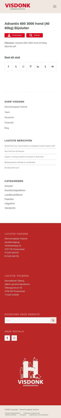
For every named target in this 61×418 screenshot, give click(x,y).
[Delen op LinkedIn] (37, 66)
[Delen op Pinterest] (30, 66)
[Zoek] (30, 320)
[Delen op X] (15, 66)
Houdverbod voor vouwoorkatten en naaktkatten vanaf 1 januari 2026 (30, 146)
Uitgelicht (10, 203)
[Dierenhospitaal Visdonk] (25, 6)
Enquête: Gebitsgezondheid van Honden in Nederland (24, 157)
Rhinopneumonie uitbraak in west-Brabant (20, 162)
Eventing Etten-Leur (12, 168)
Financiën (9, 122)
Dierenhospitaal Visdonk (16, 107)
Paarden (9, 199)
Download (15, 35)
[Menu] (54, 6)
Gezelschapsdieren (15, 190)
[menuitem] (54, 6)
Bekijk (34, 35)
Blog (7, 128)
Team (7, 112)
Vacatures (9, 117)
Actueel (9, 186)
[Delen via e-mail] (52, 66)
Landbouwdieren (14, 194)
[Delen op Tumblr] (45, 66)
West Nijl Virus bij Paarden (14, 151)
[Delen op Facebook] (8, 66)
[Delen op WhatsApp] (23, 66)
